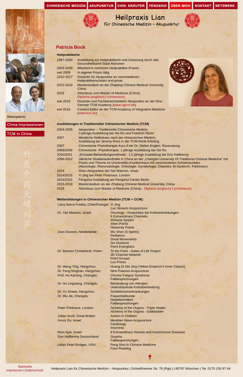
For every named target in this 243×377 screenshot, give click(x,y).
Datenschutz (34, 370)
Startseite (25, 366)
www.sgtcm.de (124, 105)
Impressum (15, 370)
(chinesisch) (117, 97)
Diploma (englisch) (91, 97)
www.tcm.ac (87, 113)
